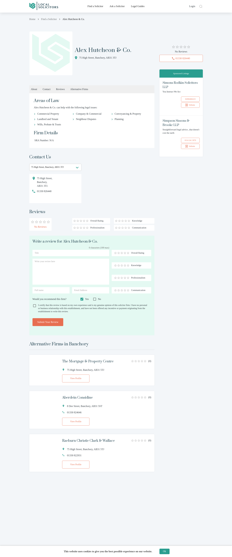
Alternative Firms (79, 89)
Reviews (60, 89)
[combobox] (55, 167)
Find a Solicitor (95, 6)
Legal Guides (137, 6)
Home (32, 19)
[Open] (77, 167)
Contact (47, 89)
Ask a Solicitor (117, 6)
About (34, 89)
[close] (200, 6)
